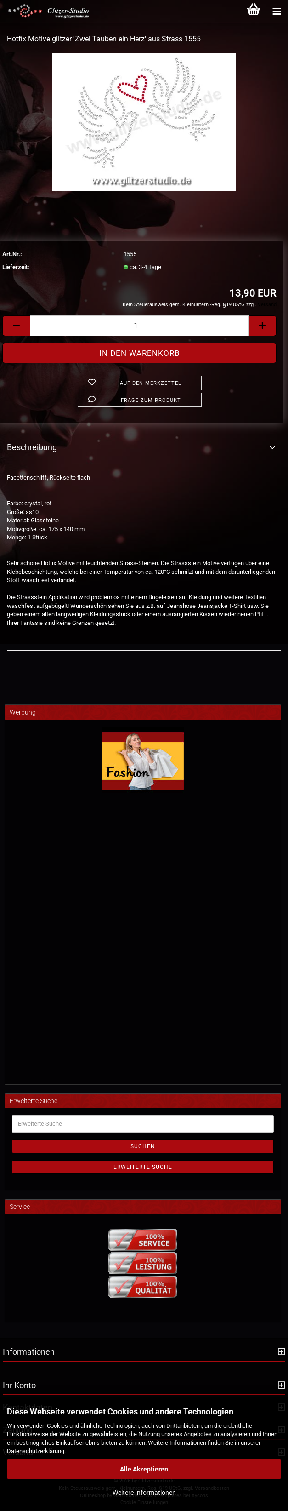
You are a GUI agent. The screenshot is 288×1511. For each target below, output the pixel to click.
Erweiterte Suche (142, 1167)
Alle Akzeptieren (144, 1469)
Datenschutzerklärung (35, 1451)
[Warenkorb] (253, 11)
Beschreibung (32, 447)
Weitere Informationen (144, 1492)
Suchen (142, 1146)
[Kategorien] (276, 11)
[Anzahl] (139, 325)
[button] (16, 325)
